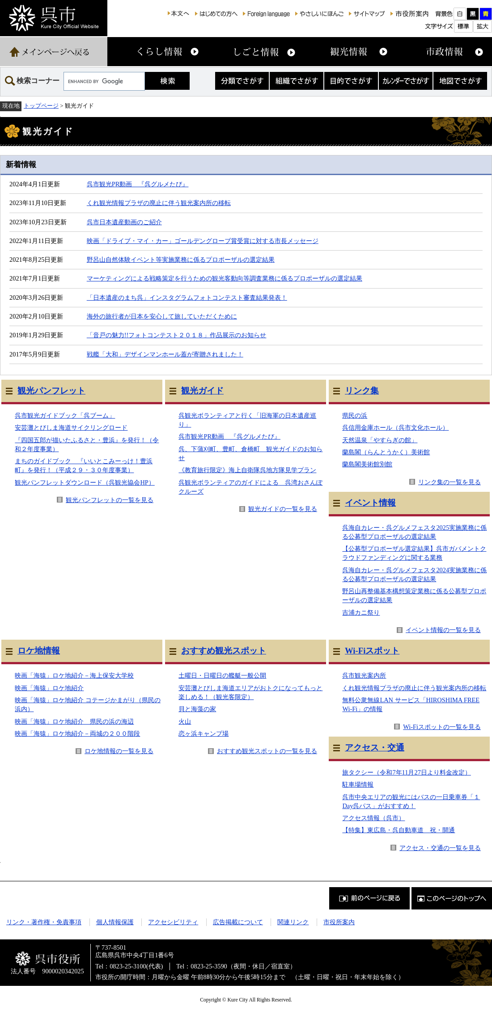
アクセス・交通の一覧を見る (440, 847)
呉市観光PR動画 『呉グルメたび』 (138, 184)
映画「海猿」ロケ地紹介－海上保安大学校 (74, 675)
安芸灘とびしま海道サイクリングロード (71, 427)
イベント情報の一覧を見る (443, 629)
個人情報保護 (115, 922)
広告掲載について (238, 922)
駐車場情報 (357, 784)
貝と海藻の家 (197, 708)
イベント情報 (370, 502)
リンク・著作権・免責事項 (43, 922)
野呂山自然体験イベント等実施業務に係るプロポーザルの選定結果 (181, 259)
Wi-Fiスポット (372, 650)
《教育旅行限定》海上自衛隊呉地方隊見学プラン (247, 469)
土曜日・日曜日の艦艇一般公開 (222, 675)
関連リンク (293, 922)
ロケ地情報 (38, 650)
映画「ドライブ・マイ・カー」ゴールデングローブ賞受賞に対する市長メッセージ (202, 240)
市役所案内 (339, 922)
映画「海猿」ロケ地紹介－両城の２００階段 (77, 733)
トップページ (41, 105)
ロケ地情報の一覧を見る (119, 750)
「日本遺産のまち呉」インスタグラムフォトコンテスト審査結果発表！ (187, 297)
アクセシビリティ (173, 922)
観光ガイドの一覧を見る (282, 508)
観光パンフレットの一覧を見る (109, 499)
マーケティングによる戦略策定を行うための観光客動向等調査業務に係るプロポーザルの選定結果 (224, 278)
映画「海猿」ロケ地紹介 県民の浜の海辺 (74, 721)
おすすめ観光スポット (223, 650)
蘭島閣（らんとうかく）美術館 (386, 452)
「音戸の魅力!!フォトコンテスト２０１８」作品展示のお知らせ (177, 335)
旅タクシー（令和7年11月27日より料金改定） (406, 772)
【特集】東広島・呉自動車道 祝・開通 (398, 830)
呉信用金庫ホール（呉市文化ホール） (395, 427)
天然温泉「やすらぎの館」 (379, 440)
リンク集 (362, 390)
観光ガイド (202, 390)
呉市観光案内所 (364, 675)
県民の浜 (354, 415)
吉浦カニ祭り (361, 612)
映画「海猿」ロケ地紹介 (49, 687)
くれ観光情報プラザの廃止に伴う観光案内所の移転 (159, 202)
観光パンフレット (51, 390)
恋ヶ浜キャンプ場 (203, 733)
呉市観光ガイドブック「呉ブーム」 (65, 415)
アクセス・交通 (374, 747)
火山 (184, 721)
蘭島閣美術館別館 (367, 464)
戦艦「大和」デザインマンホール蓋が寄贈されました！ (165, 354)
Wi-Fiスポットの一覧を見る (442, 726)
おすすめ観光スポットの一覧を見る (267, 750)
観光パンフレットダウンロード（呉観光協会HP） (84, 482)
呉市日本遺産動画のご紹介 (124, 222)
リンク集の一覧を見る (449, 482)
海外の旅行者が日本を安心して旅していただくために (162, 316)
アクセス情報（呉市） (373, 817)
